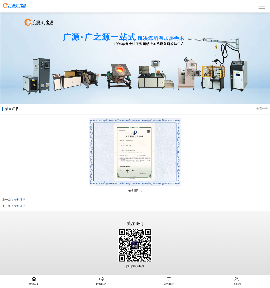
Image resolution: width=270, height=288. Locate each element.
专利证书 (19, 199)
